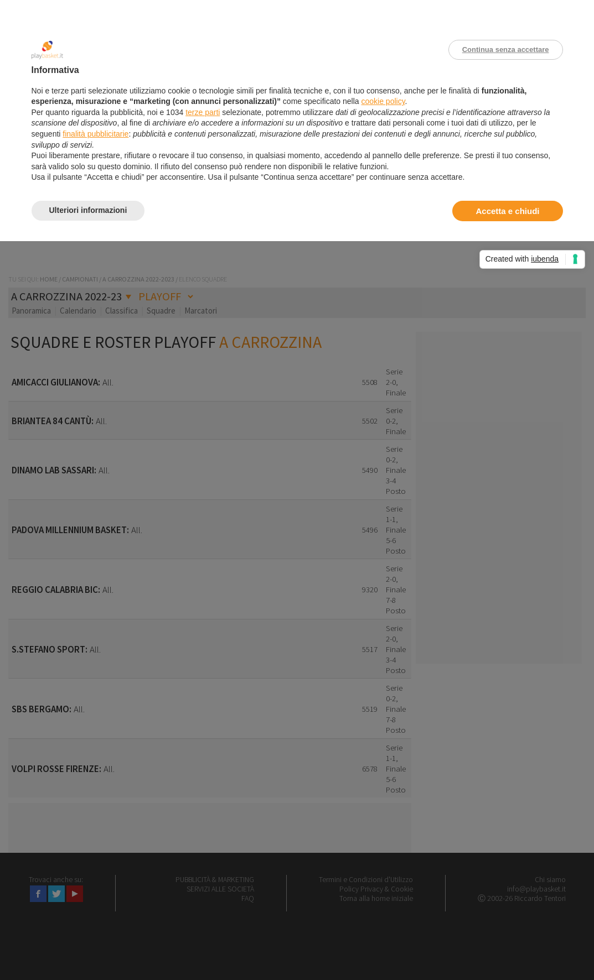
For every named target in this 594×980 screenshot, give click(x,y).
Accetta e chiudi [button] (507, 211)
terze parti (202, 112)
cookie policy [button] (383, 101)
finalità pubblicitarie (95, 133)
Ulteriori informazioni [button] (88, 210)
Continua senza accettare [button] (505, 49)
